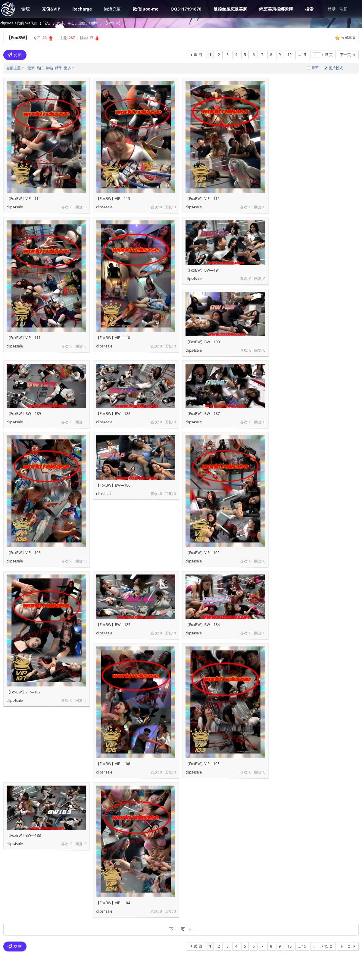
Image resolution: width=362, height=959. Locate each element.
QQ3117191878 (185, 9)
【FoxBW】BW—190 (203, 341)
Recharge (82, 9)
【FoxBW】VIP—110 (113, 337)
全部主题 (13, 67)
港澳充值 (112, 9)
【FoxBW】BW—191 (203, 270)
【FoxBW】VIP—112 (203, 198)
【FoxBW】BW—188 (113, 413)
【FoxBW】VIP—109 (203, 552)
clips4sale (15, 207)
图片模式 (336, 67)
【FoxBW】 (113, 23)
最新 (31, 67)
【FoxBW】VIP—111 (24, 337)
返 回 (198, 54)
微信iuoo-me (145, 9)
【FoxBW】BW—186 (113, 485)
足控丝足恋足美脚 (230, 9)
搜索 (309, 9)
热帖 (49, 67)
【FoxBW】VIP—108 (24, 552)
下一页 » (181, 929)
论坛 (25, 9)
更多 (67, 67)
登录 (331, 9)
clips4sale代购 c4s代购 (18, 23)
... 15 (302, 54)
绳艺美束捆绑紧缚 (276, 9)
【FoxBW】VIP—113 (113, 198)
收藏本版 (348, 37)
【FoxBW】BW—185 (113, 624)
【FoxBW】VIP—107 (24, 692)
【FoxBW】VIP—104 (113, 902)
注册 (343, 9)
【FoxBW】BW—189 (24, 413)
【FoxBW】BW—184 (203, 624)
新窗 (315, 67)
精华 (58, 67)
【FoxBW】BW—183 (24, 835)
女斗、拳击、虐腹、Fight (77, 23)
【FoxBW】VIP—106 (113, 763)
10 (289, 54)
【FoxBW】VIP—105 (203, 763)
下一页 (345, 54)
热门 (40, 67)
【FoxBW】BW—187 (203, 413)
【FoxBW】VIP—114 (24, 198)
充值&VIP (51, 9)
